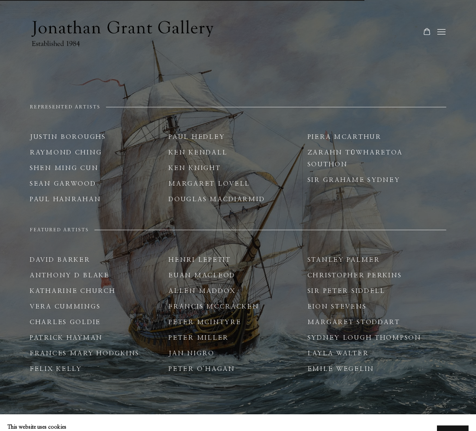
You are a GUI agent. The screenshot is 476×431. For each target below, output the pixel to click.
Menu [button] (440, 32)
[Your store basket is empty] (426, 32)
